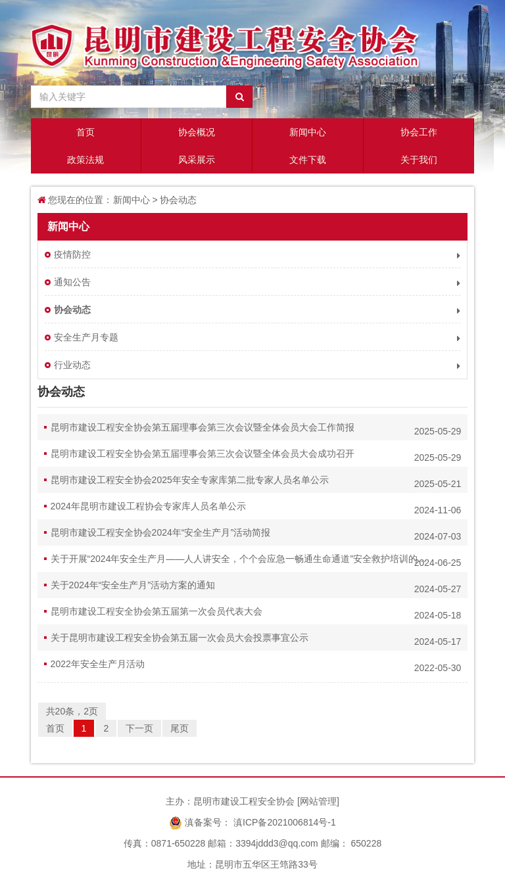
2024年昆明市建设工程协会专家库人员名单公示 (256, 508)
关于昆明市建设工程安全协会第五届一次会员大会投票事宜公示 (256, 639)
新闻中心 (307, 132)
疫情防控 (257, 254)
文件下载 (307, 159)
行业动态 (257, 365)
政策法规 (85, 159)
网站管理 (318, 801)
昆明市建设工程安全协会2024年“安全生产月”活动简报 (256, 534)
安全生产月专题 (257, 337)
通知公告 (257, 282)
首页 (85, 132)
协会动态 (178, 200)
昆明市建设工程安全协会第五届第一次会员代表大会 (256, 613)
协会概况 (196, 132)
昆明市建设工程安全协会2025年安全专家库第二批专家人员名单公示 (256, 482)
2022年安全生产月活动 (256, 666)
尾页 (179, 728)
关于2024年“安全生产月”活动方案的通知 (256, 587)
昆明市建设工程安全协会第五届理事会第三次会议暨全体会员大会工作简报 (256, 429)
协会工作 (418, 132)
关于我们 (418, 159)
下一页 (139, 728)
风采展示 (196, 159)
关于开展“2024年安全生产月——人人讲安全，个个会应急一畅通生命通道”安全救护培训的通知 (256, 560)
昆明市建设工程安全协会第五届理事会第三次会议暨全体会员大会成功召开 (256, 455)
